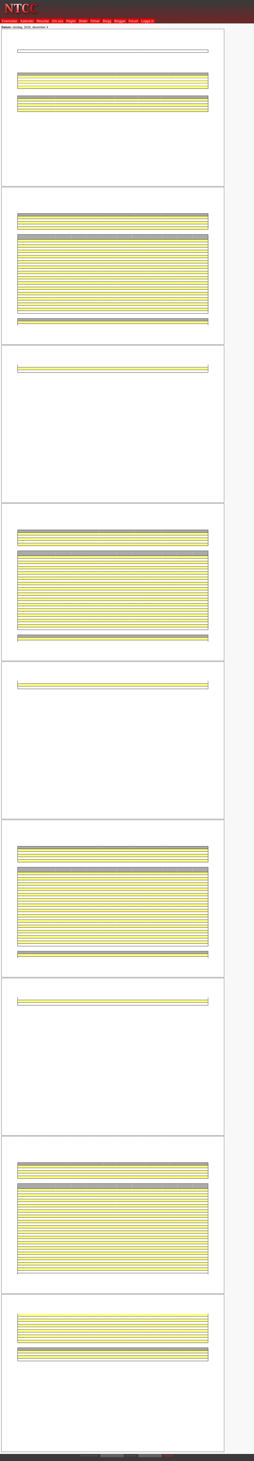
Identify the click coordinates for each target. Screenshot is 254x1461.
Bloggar (120, 21)
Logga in (147, 21)
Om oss (57, 21)
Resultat (43, 21)
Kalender (27, 21)
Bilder (83, 21)
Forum (133, 21)
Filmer (95, 21)
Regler (71, 21)
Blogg (107, 21)
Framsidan (9, 21)
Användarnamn (89, 1455)
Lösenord (131, 1455)
